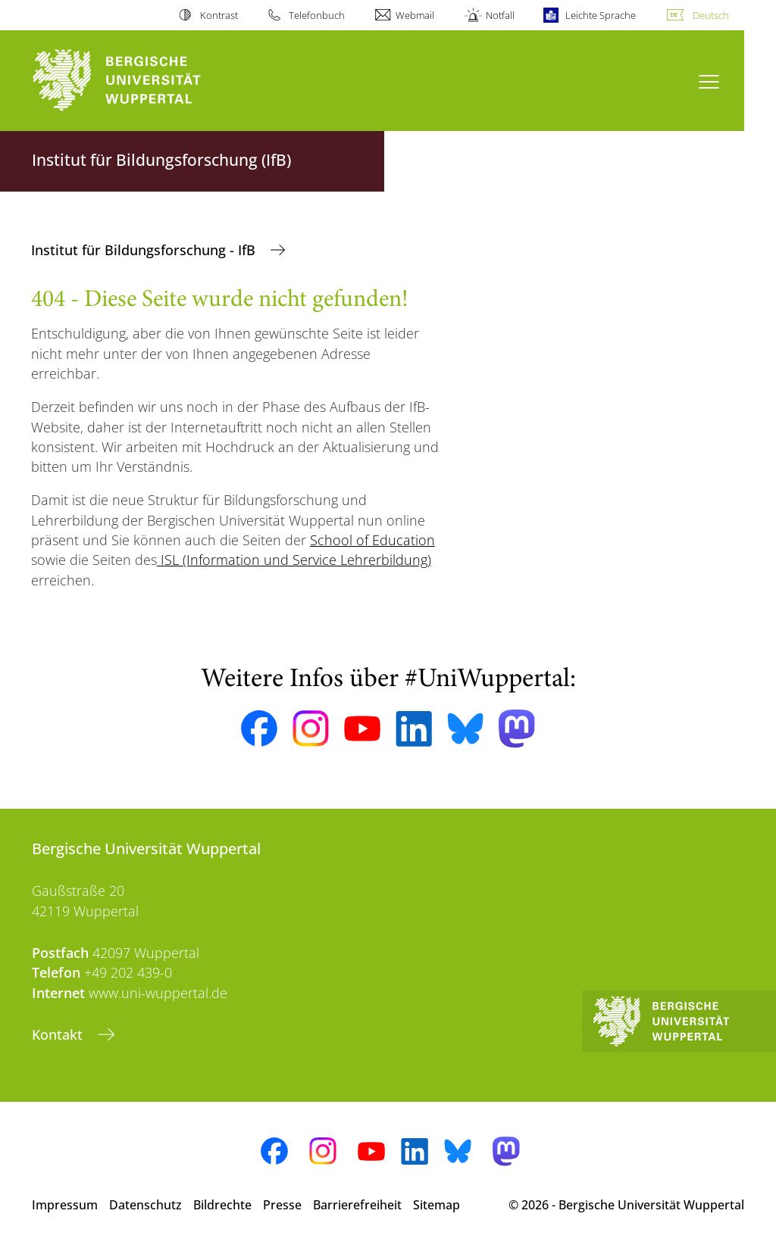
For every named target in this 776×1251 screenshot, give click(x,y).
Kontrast (219, 15)
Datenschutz (145, 1204)
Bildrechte (222, 1204)
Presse (282, 1204)
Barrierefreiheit (357, 1204)
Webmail (415, 15)
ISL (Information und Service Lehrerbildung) (294, 560)
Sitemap (436, 1204)
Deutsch (711, 15)
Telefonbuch (317, 15)
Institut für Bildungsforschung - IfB (145, 250)
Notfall (500, 15)
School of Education (372, 540)
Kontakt (59, 1034)
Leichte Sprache (600, 15)
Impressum (65, 1204)
